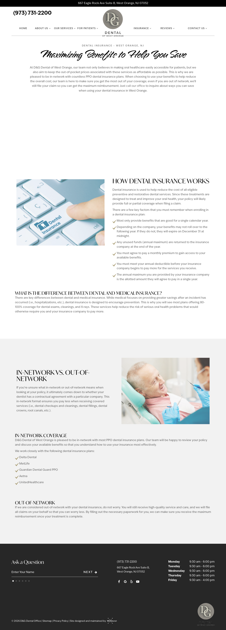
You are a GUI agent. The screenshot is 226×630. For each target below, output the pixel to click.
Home (23, 28)
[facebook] (119, 582)
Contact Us (198, 28)
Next (91, 572)
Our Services (65, 28)
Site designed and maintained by (92, 621)
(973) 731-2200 (32, 13)
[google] (125, 582)
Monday (174, 561)
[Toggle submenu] (49, 28)
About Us (43, 28)
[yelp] (131, 582)
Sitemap (47, 621)
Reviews (167, 28)
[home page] (113, 23)
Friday (172, 580)
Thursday (174, 575)
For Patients (88, 28)
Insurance (143, 28)
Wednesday (176, 571)
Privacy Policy (60, 621)
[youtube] (137, 582)
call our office (135, 86)
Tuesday (174, 566)
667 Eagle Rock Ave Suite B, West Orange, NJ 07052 (113, 3)
